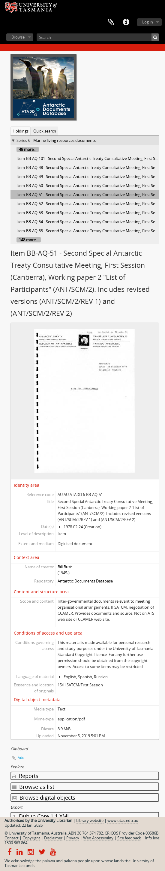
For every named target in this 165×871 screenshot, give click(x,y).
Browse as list (33, 786)
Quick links (126, 22)
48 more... (27, 149)
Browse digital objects (43, 797)
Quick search (44, 131)
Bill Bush (65, 567)
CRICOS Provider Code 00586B (131, 833)
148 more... (28, 239)
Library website (90, 820)
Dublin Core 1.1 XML (41, 816)
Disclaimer (53, 838)
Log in (147, 22)
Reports (25, 775)
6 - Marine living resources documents (62, 140)
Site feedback (129, 838)
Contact (11, 838)
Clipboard (111, 22)
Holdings (20, 131)
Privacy (72, 838)
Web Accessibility (98, 838)
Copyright (31, 838)
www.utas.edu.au (122, 820)
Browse (18, 37)
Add (21, 757)
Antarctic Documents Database (85, 581)
